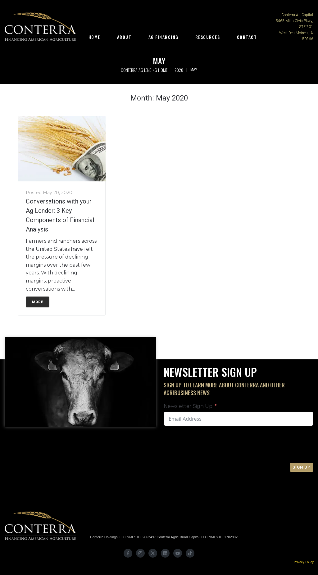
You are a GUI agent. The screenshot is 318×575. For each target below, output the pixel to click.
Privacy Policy (304, 562)
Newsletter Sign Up (188, 406)
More (37, 302)
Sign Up (302, 467)
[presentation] (267, 444)
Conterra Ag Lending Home (144, 70)
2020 (179, 70)
